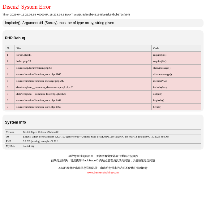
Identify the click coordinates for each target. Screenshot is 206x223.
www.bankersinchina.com (103, 172)
